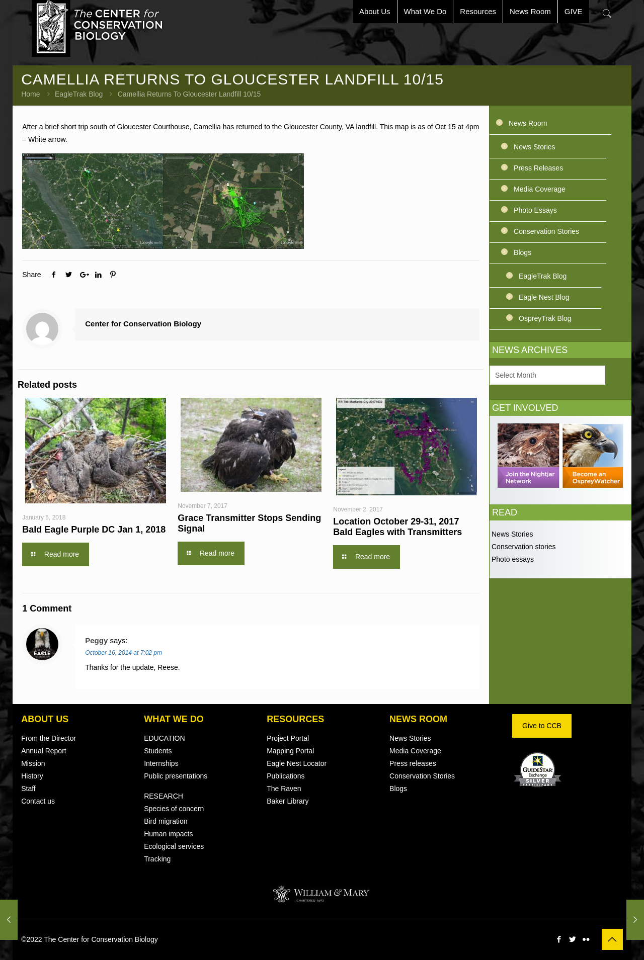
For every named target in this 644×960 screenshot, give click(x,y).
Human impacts (168, 834)
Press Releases (538, 168)
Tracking (157, 859)
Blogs (522, 252)
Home (30, 94)
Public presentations (175, 776)
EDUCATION (164, 738)
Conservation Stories (546, 231)
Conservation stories (523, 547)
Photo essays (512, 559)
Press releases (412, 763)
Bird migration (165, 821)
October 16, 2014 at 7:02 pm (123, 652)
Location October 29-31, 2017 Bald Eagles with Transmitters (397, 526)
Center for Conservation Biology (143, 323)
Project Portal (288, 738)
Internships (161, 763)
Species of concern (174, 809)
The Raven (284, 788)
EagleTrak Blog (79, 94)
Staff (28, 788)
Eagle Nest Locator (297, 763)
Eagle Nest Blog (544, 297)
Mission (33, 763)
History (32, 776)
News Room (528, 123)
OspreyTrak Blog (545, 318)
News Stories (534, 147)
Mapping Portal (290, 751)
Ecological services (174, 846)
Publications (286, 776)
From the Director (48, 738)
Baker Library (287, 801)
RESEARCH (163, 796)
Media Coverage (540, 189)
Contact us (38, 801)
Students (158, 751)
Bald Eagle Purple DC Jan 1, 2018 (94, 530)
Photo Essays (535, 210)
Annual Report (43, 751)
